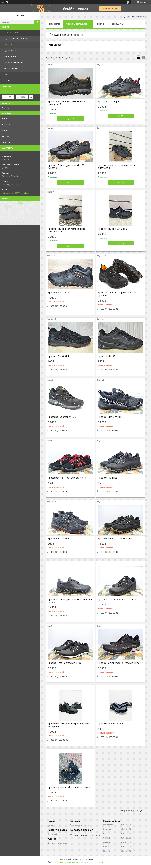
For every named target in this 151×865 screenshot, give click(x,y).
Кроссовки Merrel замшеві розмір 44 (67, 477)
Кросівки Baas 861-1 (58, 356)
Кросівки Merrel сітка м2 (110, 417)
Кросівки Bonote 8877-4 (110, 723)
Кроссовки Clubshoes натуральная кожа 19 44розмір (69, 725)
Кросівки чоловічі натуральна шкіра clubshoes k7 (66, 103)
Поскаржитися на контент (67, 862)
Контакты (117, 24)
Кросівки (8, 44)
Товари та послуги (63, 35)
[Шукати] (37, 22)
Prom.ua (89, 859)
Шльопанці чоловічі (13, 62)
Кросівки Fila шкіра (107, 477)
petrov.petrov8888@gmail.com (16, 193)
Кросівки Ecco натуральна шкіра (65, 663)
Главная (54, 24)
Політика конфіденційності (91, 862)
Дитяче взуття (11, 68)
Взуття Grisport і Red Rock (16, 38)
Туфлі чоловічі (11, 50)
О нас (4, 74)
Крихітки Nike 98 (106, 356)
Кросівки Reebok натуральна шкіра (116, 538)
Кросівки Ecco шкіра (108, 101)
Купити (70, 118)
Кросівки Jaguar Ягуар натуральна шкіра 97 (120, 663)
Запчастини (10, 56)
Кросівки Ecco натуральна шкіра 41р (117, 599)
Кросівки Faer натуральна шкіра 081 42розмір (67, 166)
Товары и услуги (10, 32)
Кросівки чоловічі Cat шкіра (112, 228)
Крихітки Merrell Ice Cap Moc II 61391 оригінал (117, 294)
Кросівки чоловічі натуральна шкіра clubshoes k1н (116, 166)
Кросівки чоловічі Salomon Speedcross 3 (69, 787)
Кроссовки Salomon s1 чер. (62, 417)
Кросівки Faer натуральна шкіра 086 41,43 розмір (70, 600)
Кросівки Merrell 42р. (58, 292)
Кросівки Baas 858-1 (58, 538)
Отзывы (6, 80)
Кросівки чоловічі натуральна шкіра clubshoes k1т (66, 230)
